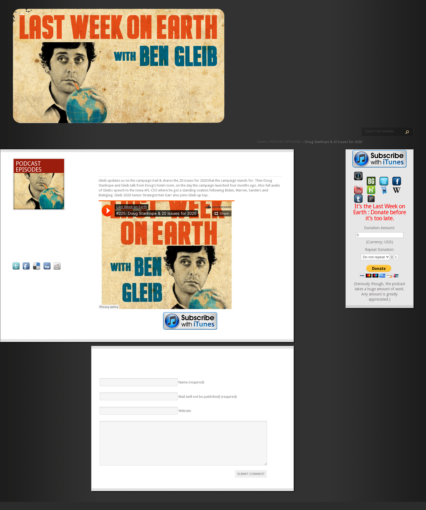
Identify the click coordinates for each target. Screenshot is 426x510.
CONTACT (80, 135)
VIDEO (63, 135)
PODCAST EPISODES (58, 135)
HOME (15, 135)
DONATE (84, 135)
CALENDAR (76, 135)
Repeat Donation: (379, 249)
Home (262, 142)
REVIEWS (71, 135)
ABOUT (67, 135)
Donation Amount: (379, 228)
